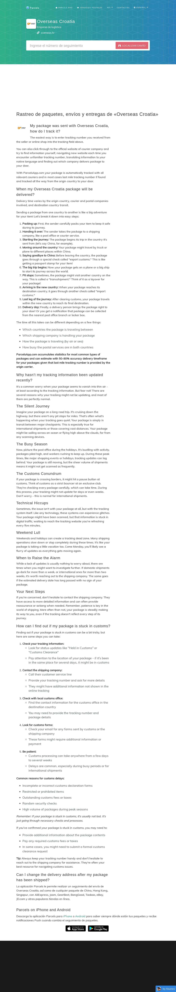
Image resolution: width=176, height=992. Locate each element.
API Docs (152, 979)
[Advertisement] (88, 85)
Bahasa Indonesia (135, 984)
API (142, 979)
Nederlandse (100, 984)
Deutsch (89, 984)
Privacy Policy (104, 979)
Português (78, 984)
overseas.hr (47, 32)
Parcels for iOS (118, 950)
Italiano (121, 984)
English (49, 984)
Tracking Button (127, 979)
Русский (149, 984)
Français (59, 984)
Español (68, 984)
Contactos (123, 8)
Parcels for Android (144, 950)
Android (80, 916)
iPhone (67, 916)
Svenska (112, 984)
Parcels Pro (64, 8)
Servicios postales (89, 8)
